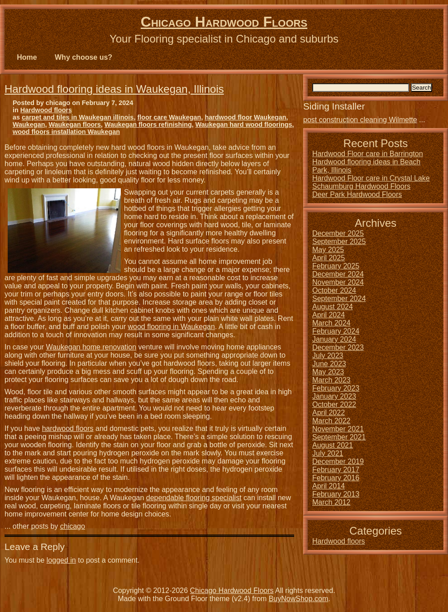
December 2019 (338, 461)
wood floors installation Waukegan (66, 131)
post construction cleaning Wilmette (360, 120)
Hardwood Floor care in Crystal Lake (371, 178)
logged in (61, 560)
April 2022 (328, 412)
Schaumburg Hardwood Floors (361, 186)
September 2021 (339, 437)
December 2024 (338, 274)
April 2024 (328, 315)
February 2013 (335, 494)
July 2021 (327, 453)
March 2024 (331, 323)
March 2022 (331, 421)
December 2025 (338, 233)
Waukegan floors (74, 124)
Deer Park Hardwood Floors (357, 194)
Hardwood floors (46, 110)
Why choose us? (83, 57)
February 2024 (335, 331)
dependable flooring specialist (194, 498)
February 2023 (335, 388)
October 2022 (334, 404)
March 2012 (331, 502)
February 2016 (335, 478)
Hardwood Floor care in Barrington (367, 154)
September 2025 (339, 241)
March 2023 (331, 380)
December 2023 (338, 347)
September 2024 (339, 298)
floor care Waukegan (169, 117)
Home (27, 57)
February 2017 (335, 469)
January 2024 (334, 339)
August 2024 (332, 307)
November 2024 (338, 282)
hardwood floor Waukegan (245, 117)
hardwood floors (68, 428)
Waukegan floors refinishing (148, 124)
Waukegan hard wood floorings (243, 124)
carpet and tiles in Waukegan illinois (77, 117)
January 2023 (334, 396)
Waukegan (29, 124)
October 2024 (334, 290)
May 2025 (328, 249)
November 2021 (338, 429)
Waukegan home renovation (91, 347)
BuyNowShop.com (299, 598)
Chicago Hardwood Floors (224, 22)
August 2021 (332, 445)
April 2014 (328, 486)
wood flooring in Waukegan (171, 326)
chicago (72, 526)
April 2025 (328, 258)
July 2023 (327, 355)
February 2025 (335, 266)
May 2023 (328, 372)
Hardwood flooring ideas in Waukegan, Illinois (114, 89)
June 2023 (329, 364)
